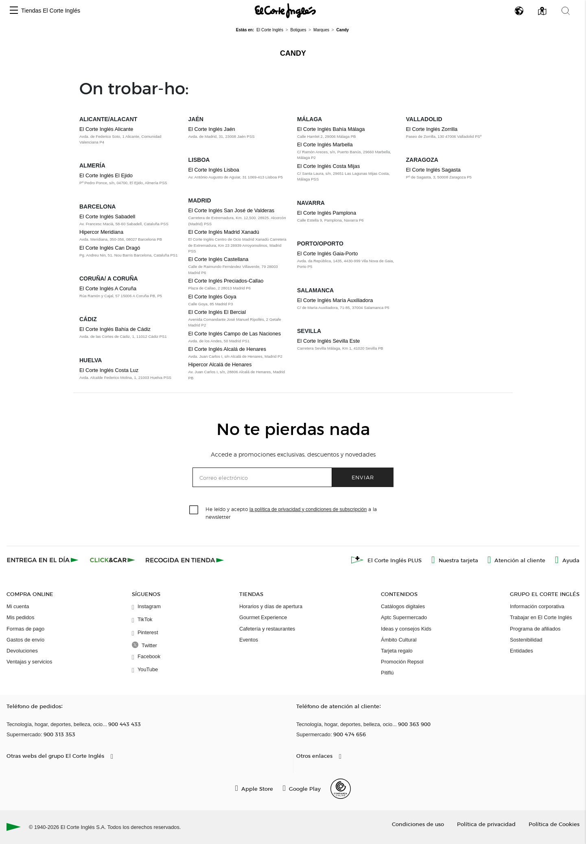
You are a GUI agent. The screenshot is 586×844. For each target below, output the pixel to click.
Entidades (521, 651)
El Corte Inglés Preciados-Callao (226, 281)
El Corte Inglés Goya (212, 297)
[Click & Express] (43, 559)
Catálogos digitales (403, 606)
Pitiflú (387, 673)
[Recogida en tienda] (185, 559)
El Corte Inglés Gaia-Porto (327, 253)
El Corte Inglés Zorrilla (432, 129)
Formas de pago (25, 629)
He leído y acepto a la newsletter (291, 512)
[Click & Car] (112, 559)
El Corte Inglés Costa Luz (108, 370)
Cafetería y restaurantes (267, 629)
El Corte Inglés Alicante (106, 129)
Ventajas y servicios (29, 662)
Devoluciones (22, 651)
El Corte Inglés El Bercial (217, 312)
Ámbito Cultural (398, 640)
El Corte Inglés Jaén (211, 129)
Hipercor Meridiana (101, 232)
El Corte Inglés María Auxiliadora (335, 300)
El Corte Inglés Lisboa (213, 170)
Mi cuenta (18, 606)
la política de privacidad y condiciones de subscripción (308, 509)
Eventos (248, 640)
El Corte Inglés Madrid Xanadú (223, 232)
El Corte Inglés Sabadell (107, 216)
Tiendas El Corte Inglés (50, 10)
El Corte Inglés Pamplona (326, 213)
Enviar (363, 477)
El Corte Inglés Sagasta (433, 170)
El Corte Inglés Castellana (218, 259)
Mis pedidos (20, 617)
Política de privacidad (486, 824)
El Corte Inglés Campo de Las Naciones (234, 334)
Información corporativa (537, 606)
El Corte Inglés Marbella (325, 144)
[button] (14, 10)
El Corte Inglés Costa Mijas (328, 166)
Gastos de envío (25, 640)
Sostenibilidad (526, 640)
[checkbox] (194, 510)
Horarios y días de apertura (270, 606)
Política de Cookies (554, 824)
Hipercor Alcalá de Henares (220, 364)
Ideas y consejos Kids (406, 629)
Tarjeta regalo (397, 651)
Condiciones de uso (418, 824)
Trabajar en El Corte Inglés (541, 617)
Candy (293, 53)
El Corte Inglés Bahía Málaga (331, 129)
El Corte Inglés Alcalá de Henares (227, 349)
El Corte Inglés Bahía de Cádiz (115, 329)
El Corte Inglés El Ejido (106, 175)
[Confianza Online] (340, 789)
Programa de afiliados (535, 629)
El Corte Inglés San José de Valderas (231, 210)
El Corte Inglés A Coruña (107, 288)
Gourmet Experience (263, 617)
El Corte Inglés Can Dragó (109, 248)
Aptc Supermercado (404, 617)
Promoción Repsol (402, 662)
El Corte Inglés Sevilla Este (328, 341)
